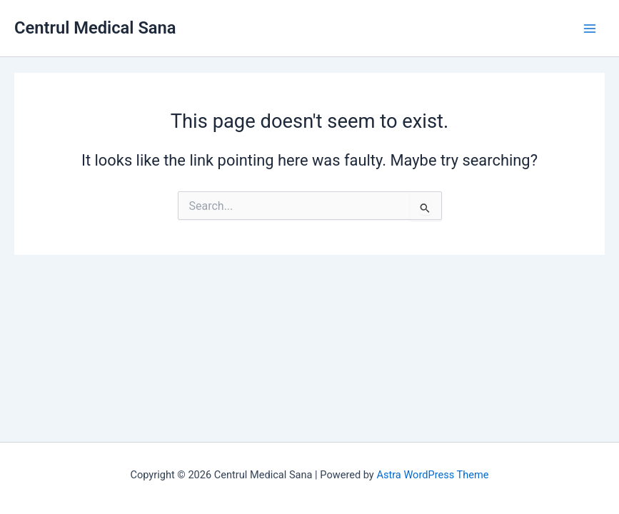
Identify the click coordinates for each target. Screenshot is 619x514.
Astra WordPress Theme (432, 474)
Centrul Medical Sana (95, 28)
